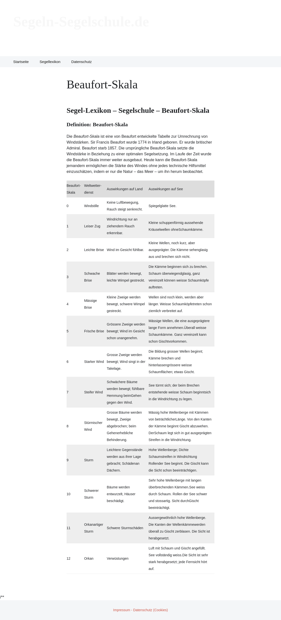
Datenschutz (81, 62)
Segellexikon (50, 62)
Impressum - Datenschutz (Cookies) (140, 610)
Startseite (21, 62)
